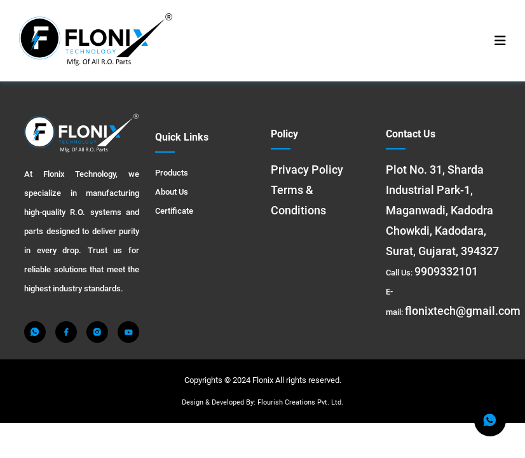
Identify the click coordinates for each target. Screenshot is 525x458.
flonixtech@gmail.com (463, 310)
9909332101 (446, 271)
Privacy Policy (307, 169)
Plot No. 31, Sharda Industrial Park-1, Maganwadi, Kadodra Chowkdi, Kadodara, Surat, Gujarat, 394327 (442, 210)
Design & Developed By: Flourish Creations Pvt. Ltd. (262, 402)
